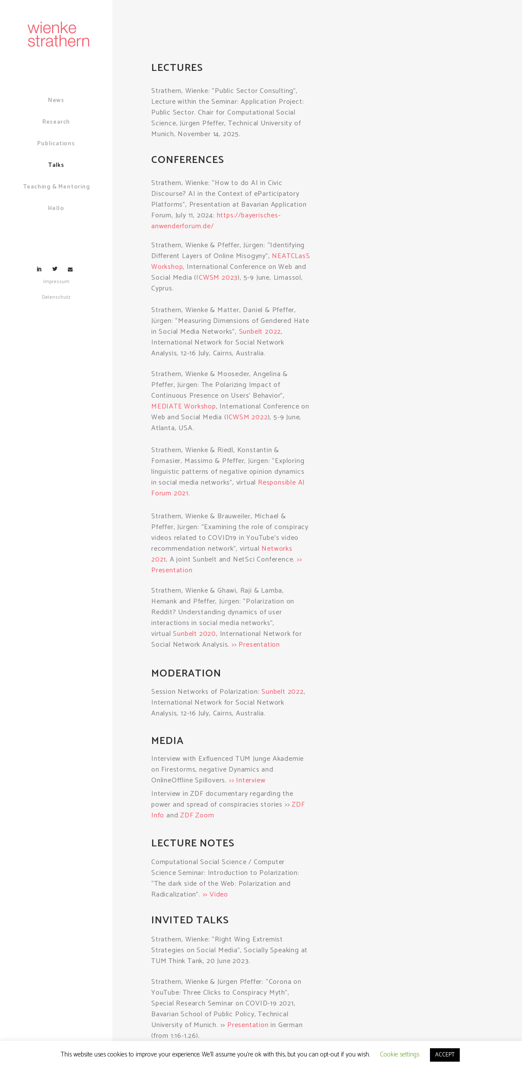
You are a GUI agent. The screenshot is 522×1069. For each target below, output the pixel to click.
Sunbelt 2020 (194, 634)
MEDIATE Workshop (183, 406)
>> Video (215, 894)
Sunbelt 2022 (260, 332)
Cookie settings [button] (399, 1054)
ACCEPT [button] (445, 1054)
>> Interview (247, 780)
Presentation (248, 1025)
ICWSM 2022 (247, 417)
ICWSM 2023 (217, 278)
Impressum (56, 282)
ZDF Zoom (197, 815)
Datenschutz (56, 297)
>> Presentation (256, 645)
